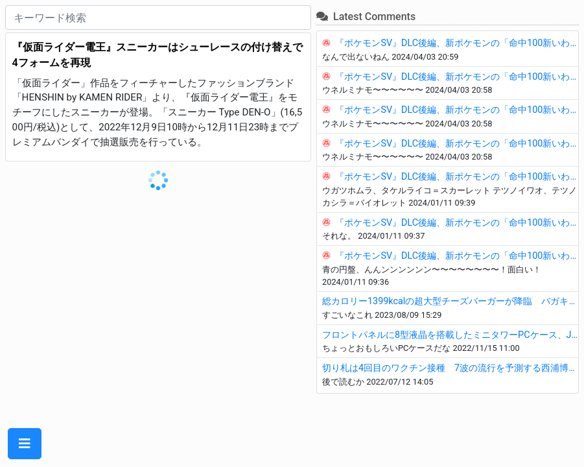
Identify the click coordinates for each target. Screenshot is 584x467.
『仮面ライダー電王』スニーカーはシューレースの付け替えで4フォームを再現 (157, 55)
